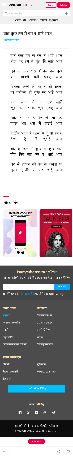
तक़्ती (5, 329)
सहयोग (6, 315)
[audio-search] (66, 13)
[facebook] (20, 412)
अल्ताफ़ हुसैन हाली (11, 40)
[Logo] (15, 5)
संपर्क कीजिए (43, 329)
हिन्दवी (6, 364)
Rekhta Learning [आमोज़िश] (46, 371)
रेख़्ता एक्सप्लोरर (45, 344)
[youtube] (36, 412)
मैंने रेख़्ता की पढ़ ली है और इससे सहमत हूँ (33, 293)
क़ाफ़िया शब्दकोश (11, 322)
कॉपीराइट (53, 425)
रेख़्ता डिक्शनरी (10, 371)
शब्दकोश (33, 20)
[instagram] (45, 412)
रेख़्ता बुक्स (8, 378)
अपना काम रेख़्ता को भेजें (15, 344)
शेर (24, 20)
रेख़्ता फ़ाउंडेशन (44, 315)
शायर (18, 20)
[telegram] (53, 412)
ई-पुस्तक (53, 20)
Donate (51, 5)
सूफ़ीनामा (41, 364)
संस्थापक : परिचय (45, 322)
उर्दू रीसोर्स (8, 337)
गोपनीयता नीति (27, 293)
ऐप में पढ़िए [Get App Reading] (36, 441)
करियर (40, 337)
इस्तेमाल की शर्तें (39, 425)
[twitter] (28, 412)
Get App (63, 5)
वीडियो (43, 20)
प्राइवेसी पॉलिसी (22, 425)
